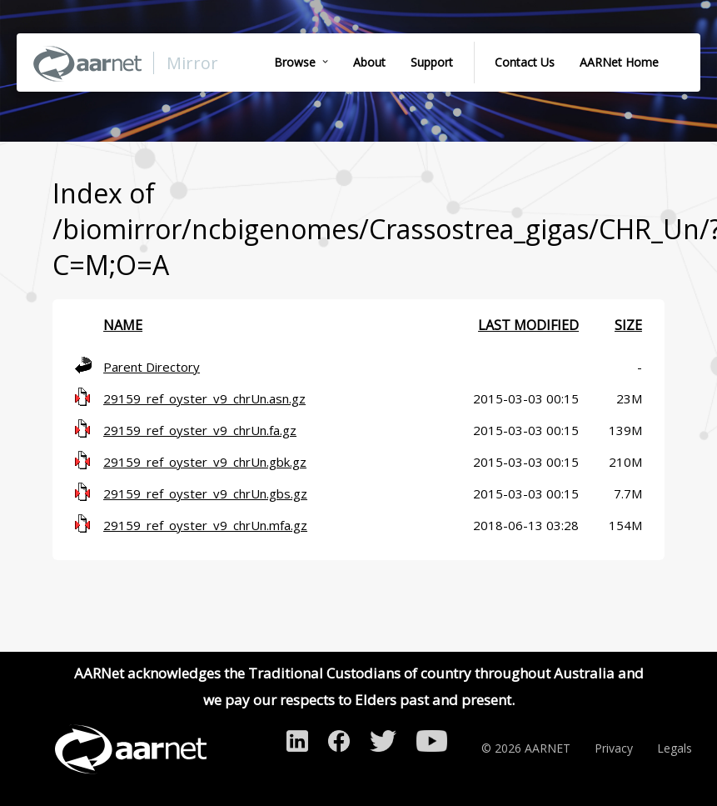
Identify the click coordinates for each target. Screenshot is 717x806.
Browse (295, 62)
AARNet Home (619, 62)
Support (432, 62)
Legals (674, 748)
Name (122, 325)
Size (628, 325)
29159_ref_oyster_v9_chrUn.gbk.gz (204, 461)
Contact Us (525, 62)
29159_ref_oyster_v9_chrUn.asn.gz (204, 398)
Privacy (614, 748)
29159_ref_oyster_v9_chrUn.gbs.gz (205, 493)
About (369, 62)
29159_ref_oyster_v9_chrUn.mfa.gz (205, 525)
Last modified (528, 325)
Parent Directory (151, 366)
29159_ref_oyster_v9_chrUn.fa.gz (199, 430)
